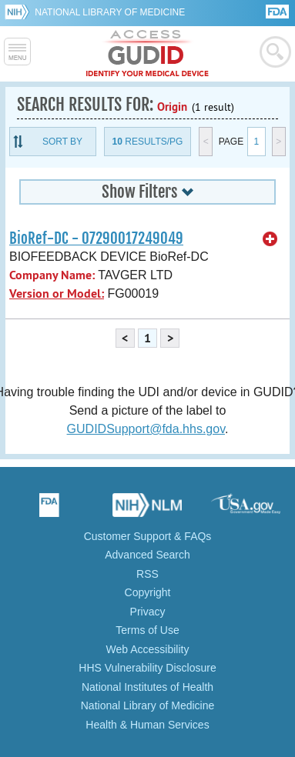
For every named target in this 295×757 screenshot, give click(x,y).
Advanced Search (147, 555)
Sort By (62, 141)
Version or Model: (56, 293)
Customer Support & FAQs (148, 536)
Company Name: (52, 275)
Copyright (148, 592)
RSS (147, 574)
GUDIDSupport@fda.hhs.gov (146, 428)
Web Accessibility (147, 649)
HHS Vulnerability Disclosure (147, 668)
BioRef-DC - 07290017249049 (96, 238)
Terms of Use (147, 630)
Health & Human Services (147, 725)
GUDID (147, 54)
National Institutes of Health (147, 687)
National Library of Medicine (110, 12)
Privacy (148, 611)
